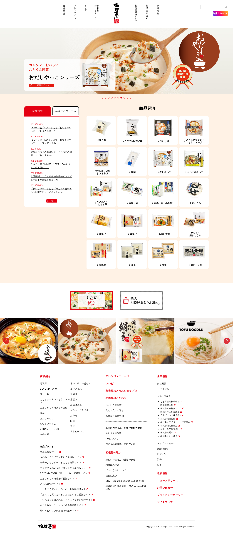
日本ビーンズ (77, 431)
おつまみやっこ (48, 423)
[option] (29, 341)
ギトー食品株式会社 (170, 429)
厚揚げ (73, 399)
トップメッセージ (166, 443)
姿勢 (159, 459)
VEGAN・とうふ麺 (50, 429)
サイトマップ (165, 502)
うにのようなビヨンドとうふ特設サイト (60, 457)
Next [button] (227, 340)
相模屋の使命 (112, 465)
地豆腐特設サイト (49, 452)
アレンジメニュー (75, 15)
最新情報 (162, 473)
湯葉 (42, 413)
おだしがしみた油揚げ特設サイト (57, 478)
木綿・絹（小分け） (80, 383)
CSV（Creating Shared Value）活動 (125, 481)
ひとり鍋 (44, 394)
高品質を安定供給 (115, 415)
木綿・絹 (44, 434)
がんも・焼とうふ (79, 410)
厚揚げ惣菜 (76, 405)
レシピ (86, 15)
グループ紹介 (164, 396)
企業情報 (157, 15)
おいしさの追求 (114, 405)
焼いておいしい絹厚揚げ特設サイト (58, 510)
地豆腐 (43, 383)
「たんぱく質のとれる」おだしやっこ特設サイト (65, 494)
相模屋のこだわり (136, 15)
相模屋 (116, 15)
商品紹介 (64, 15)
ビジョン (161, 454)
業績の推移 (163, 448)
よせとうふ (76, 389)
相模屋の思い (146, 15)
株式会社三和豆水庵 (170, 412)
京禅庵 (73, 415)
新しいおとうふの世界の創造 (120, 459)
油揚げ (73, 394)
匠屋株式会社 (166, 405)
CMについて (112, 438)
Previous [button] (6, 340)
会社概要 (161, 383)
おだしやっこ (47, 418)
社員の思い (111, 475)
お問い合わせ (165, 487)
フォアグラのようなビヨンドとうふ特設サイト (64, 468)
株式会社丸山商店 (168, 436)
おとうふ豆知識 (114, 433)
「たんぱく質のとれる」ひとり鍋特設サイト (63, 489)
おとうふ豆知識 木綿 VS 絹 (120, 444)
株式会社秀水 (166, 432)
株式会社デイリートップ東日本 (175, 422)
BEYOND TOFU (48, 389)
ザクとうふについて (116, 470)
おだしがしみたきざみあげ (53, 407)
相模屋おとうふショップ (97, 15)
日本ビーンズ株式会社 (171, 415)
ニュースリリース (167, 480)
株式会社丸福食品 (168, 425)
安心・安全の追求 (115, 410)
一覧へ (52, 201)
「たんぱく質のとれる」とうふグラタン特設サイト (66, 500)
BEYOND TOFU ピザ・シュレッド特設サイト (63, 473)
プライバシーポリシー (170, 495)
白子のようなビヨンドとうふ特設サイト (60, 462)
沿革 (159, 464)
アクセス (164, 389)
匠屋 (72, 421)
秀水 (72, 426)
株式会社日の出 (167, 419)
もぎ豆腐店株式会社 (170, 401)
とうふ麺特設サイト (50, 484)
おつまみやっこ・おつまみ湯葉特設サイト (62, 505)
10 (130, 98)
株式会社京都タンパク (171, 408)
